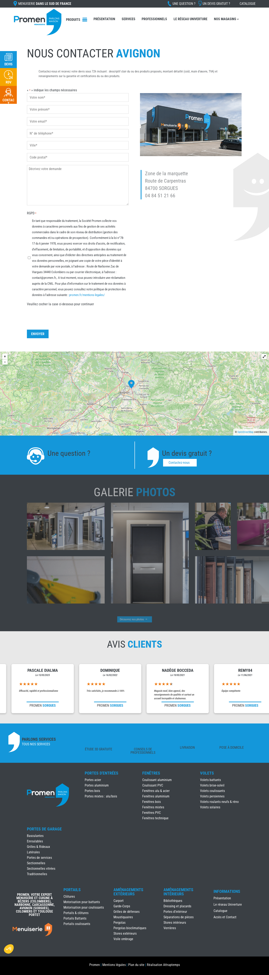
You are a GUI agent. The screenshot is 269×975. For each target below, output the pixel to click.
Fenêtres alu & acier (156, 791)
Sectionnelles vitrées (41, 869)
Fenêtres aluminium (155, 796)
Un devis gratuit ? (216, 4)
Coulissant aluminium (157, 780)
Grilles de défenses (126, 912)
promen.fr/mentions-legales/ (86, 286)
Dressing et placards (177, 906)
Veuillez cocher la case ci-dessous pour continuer (62, 294)
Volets (207, 773)
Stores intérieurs (175, 923)
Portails (72, 889)
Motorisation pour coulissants (83, 907)
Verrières (170, 928)
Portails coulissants (76, 924)
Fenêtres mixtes (153, 807)
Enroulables (35, 841)
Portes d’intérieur (175, 912)
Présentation (104, 19)
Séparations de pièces (179, 917)
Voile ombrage (123, 939)
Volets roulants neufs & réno (219, 802)
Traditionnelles (37, 874)
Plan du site (136, 965)
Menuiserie (44, 4)
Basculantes (35, 836)
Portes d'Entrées (101, 773)
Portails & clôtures (75, 913)
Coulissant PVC (152, 785)
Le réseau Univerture (190, 19)
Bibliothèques (173, 901)
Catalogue (248, 4)
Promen (94, 965)
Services (128, 19)
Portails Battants (74, 918)
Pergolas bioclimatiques (129, 928)
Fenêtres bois (151, 802)
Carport (118, 901)
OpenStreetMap (245, 432)
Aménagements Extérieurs (128, 891)
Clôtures (69, 897)
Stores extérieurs (125, 933)
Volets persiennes (212, 796)
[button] (9, 949)
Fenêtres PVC (151, 813)
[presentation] (61, 306)
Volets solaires (210, 807)
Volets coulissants (212, 791)
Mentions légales (114, 965)
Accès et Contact (225, 917)
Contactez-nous (179, 463)
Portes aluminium (97, 785)
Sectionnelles (36, 863)
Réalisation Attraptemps (163, 965)
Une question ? (184, 4)
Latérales (33, 852)
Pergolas (119, 923)
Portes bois (92, 791)
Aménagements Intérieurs (178, 891)
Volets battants (210, 780)
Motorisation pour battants (81, 902)
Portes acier (93, 780)
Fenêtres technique (155, 818)
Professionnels (154, 19)
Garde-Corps (121, 906)
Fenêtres (151, 773)
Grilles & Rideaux (38, 847)
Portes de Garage (44, 828)
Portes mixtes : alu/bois (101, 796)
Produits (73, 20)
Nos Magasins (225, 19)
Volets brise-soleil (212, 785)
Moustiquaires (123, 917)
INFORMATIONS (227, 891)
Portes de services (39, 858)
